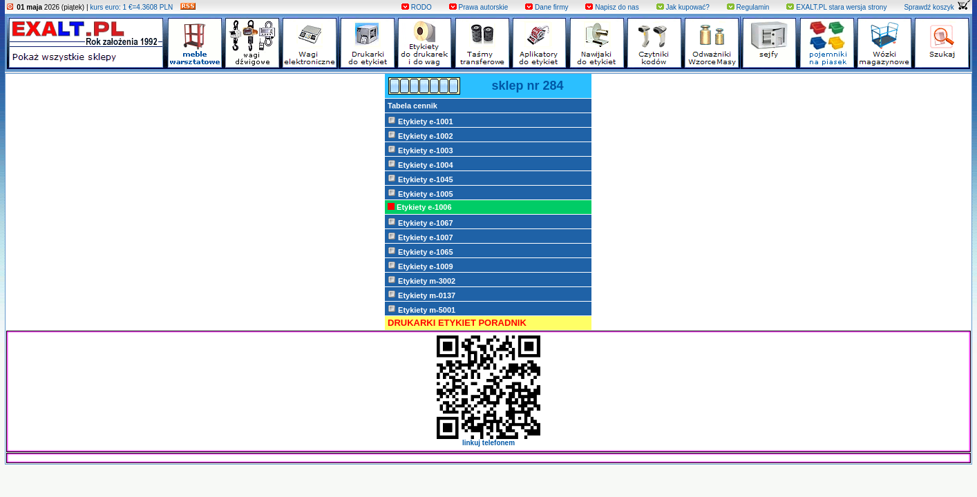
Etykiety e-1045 (420, 179)
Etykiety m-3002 (421, 280)
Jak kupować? (683, 7)
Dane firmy (546, 7)
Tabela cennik (412, 105)
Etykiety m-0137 (421, 295)
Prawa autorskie (478, 7)
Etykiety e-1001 (420, 121)
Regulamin (748, 7)
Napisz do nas (611, 7)
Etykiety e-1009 (420, 266)
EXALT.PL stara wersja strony (836, 7)
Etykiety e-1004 (420, 164)
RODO (416, 7)
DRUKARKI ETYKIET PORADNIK (457, 323)
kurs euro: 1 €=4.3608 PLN (131, 7)
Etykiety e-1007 (420, 237)
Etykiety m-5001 (421, 309)
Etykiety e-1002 (420, 135)
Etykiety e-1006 (420, 207)
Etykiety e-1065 (420, 251)
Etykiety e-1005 (420, 193)
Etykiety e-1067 (420, 222)
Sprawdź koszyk (937, 7)
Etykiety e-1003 (420, 150)
